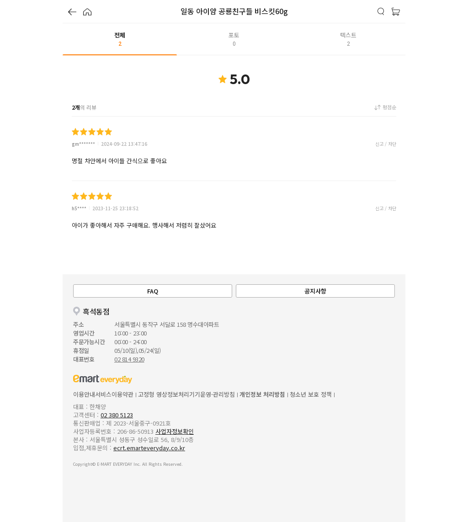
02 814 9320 (129, 359)
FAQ (152, 291)
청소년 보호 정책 (311, 394)
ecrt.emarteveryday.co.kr (149, 447)
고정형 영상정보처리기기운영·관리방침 (186, 394)
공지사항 (315, 291)
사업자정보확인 (174, 431)
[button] (72, 13)
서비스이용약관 (114, 394)
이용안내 (84, 394)
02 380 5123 (117, 414)
